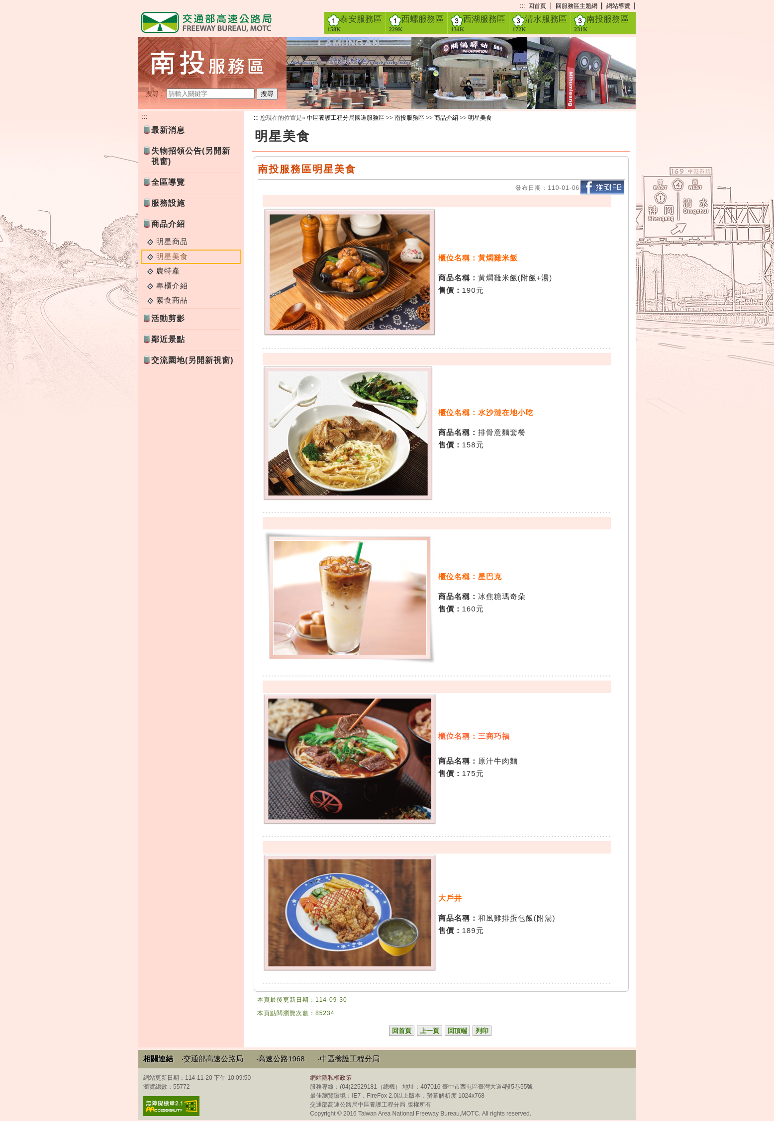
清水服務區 (539, 23)
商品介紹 (168, 224)
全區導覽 (168, 182)
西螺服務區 (416, 23)
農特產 (168, 270)
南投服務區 (601, 23)
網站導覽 (618, 5)
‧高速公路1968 (280, 1058)
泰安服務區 (354, 23)
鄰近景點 (168, 339)
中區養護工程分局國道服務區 (346, 117)
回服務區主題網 (576, 5)
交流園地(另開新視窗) (192, 360)
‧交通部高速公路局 (212, 1058)
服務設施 (168, 203)
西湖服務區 (478, 23)
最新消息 (168, 130)
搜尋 (267, 93)
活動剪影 (168, 318)
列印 (482, 1031)
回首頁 (537, 5)
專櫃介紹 (172, 285)
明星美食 (480, 117)
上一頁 (429, 1031)
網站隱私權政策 (331, 1077)
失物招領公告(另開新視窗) (190, 156)
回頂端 (457, 1031)
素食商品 (172, 300)
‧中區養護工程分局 (349, 1058)
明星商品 (172, 241)
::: (522, 5)
